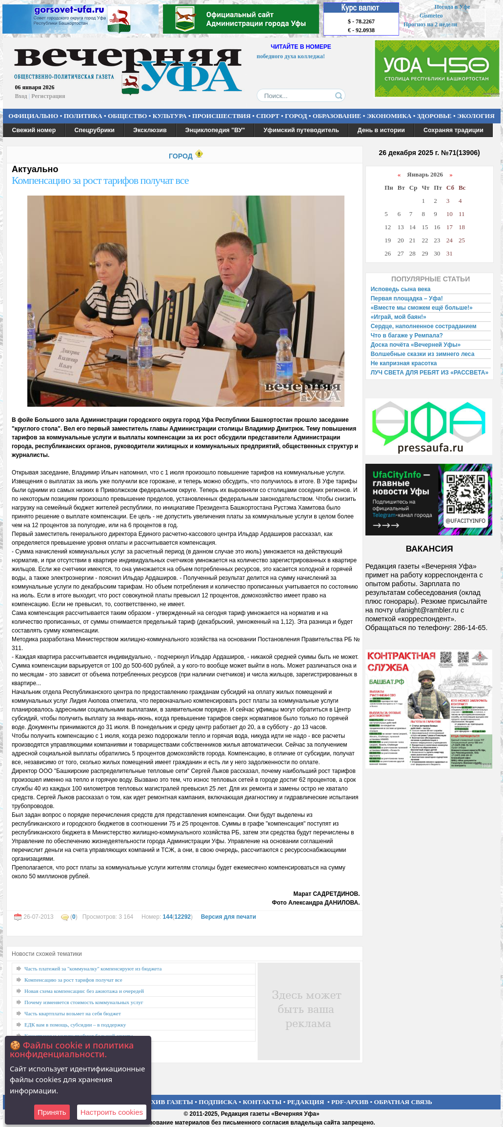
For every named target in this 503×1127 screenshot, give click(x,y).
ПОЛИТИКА (83, 115)
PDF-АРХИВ (349, 1102)
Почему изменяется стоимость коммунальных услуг (83, 1002)
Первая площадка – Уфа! (407, 298)
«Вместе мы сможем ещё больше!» (422, 307)
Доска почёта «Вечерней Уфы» (416, 344)
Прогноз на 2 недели (430, 24)
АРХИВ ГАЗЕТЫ (167, 1102)
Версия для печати (228, 916)
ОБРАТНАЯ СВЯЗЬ (403, 1102)
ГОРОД (296, 115)
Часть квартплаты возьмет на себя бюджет (72, 1013)
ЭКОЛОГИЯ (476, 115)
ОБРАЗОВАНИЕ (337, 115)
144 (168, 916)
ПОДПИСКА (218, 1102)
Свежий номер (34, 130)
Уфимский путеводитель (301, 130)
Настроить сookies (111, 1112)
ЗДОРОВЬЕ (434, 115)
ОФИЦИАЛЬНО (33, 115)
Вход (21, 96)
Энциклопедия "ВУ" (215, 130)
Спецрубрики (94, 130)
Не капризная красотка (404, 363)
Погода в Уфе (452, 6)
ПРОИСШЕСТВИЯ (221, 115)
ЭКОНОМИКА (389, 115)
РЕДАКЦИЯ (305, 1102)
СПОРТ (268, 115)
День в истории (381, 130)
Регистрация (48, 96)
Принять (52, 1112)
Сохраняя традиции (453, 130)
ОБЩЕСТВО (127, 115)
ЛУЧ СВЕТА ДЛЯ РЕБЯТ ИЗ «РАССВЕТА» (430, 372)
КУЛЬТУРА (170, 115)
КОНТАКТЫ (262, 1102)
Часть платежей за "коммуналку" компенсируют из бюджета (92, 968)
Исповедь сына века (401, 289)
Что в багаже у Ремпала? (407, 335)
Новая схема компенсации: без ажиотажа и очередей (84, 991)
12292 (183, 916)
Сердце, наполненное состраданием (424, 326)
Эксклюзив (150, 130)
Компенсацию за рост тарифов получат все (100, 180)
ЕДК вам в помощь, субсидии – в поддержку (75, 1025)
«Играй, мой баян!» (398, 317)
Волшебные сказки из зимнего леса (423, 354)
